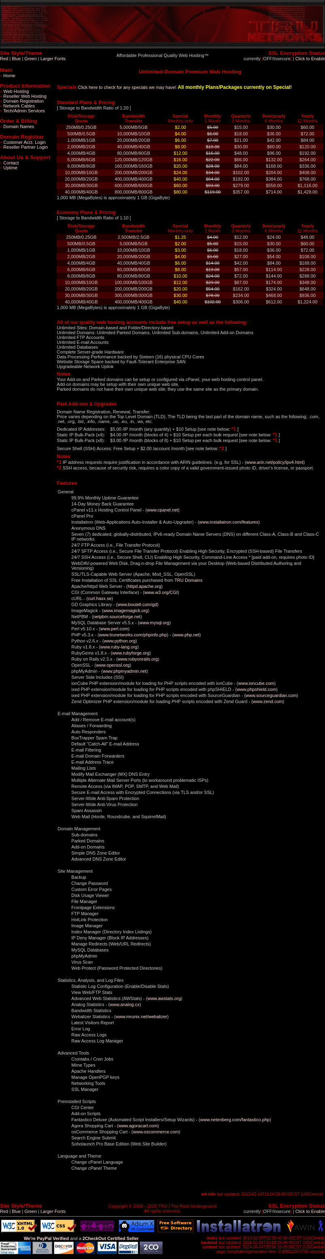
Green (30, 58)
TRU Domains (188, 580)
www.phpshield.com (256, 689)
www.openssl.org (113, 665)
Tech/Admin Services (22, 110)
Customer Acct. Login (23, 142)
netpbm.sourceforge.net (116, 616)
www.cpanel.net (162, 509)
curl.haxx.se (100, 598)
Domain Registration (22, 101)
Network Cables (17, 105)
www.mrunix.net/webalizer (141, 1016)
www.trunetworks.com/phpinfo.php (133, 634)
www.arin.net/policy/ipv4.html (275, 462)
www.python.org (119, 640)
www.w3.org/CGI (160, 592)
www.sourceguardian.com (271, 695)
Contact (9, 162)
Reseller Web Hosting (23, 96)
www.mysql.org (154, 622)
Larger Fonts (53, 58)
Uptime (8, 167)
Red (4, 58)
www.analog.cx (124, 1004)
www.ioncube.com (256, 683)
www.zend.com (268, 701)
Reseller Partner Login (24, 147)
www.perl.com (114, 628)
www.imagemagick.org (125, 610)
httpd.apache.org (144, 586)
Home (7, 75)
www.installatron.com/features (228, 522)
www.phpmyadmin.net (125, 671)
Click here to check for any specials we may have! (127, 87)
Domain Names (17, 126)
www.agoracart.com (138, 1125)
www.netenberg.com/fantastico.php (234, 1119)
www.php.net (186, 634)
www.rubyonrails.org (138, 659)
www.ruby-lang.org (118, 646)
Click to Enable (310, 58)
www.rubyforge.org (131, 653)
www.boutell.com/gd (137, 604)
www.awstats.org (164, 998)
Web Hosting (14, 91)
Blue (16, 58)
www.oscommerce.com (156, 1131)
